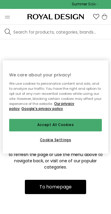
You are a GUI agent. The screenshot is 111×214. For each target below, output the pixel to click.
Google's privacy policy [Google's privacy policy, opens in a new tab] (42, 108)
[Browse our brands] (61, 32)
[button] (96, 17)
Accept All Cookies (55, 124)
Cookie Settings (55, 140)
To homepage (55, 186)
